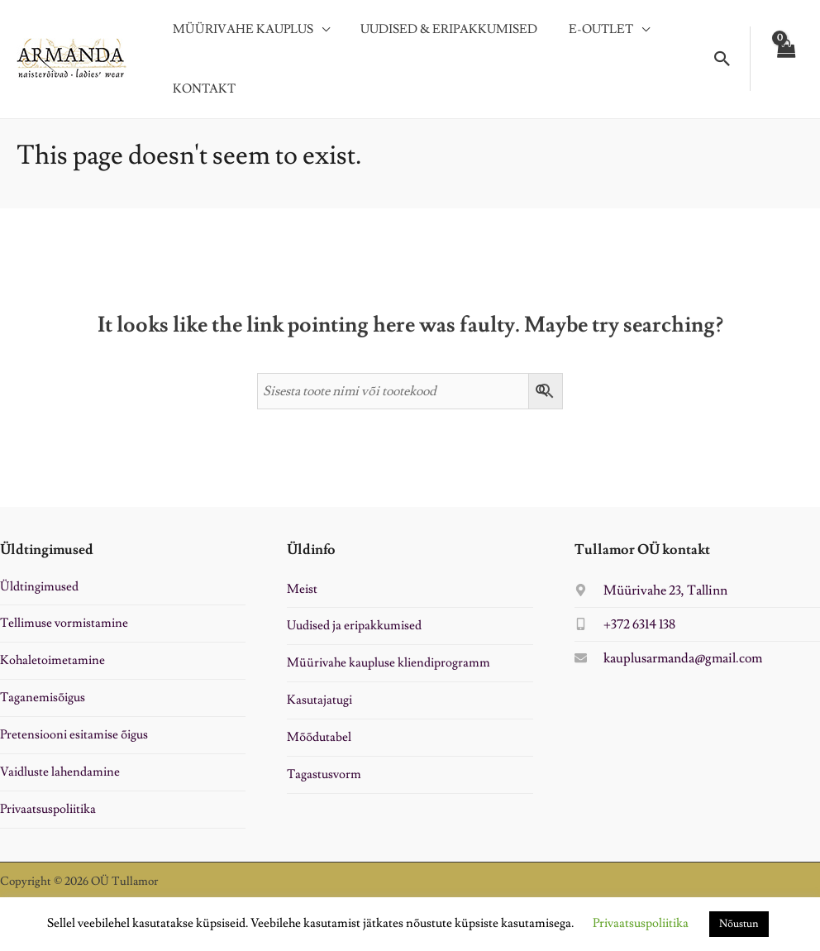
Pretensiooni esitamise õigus (74, 741)
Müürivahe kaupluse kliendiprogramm (388, 669)
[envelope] (668, 664)
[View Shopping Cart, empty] (785, 62)
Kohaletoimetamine (52, 667)
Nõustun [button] (739, 923)
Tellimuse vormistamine (64, 630)
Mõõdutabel (319, 744)
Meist (302, 595)
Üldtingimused (39, 592)
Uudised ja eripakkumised (354, 632)
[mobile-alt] (624, 630)
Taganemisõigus (42, 704)
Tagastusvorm (324, 780)
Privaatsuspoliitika (48, 815)
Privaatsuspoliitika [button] (641, 923)
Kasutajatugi (319, 706)
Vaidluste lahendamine (60, 778)
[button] (722, 62)
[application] (318, 33)
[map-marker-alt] (650, 596)
